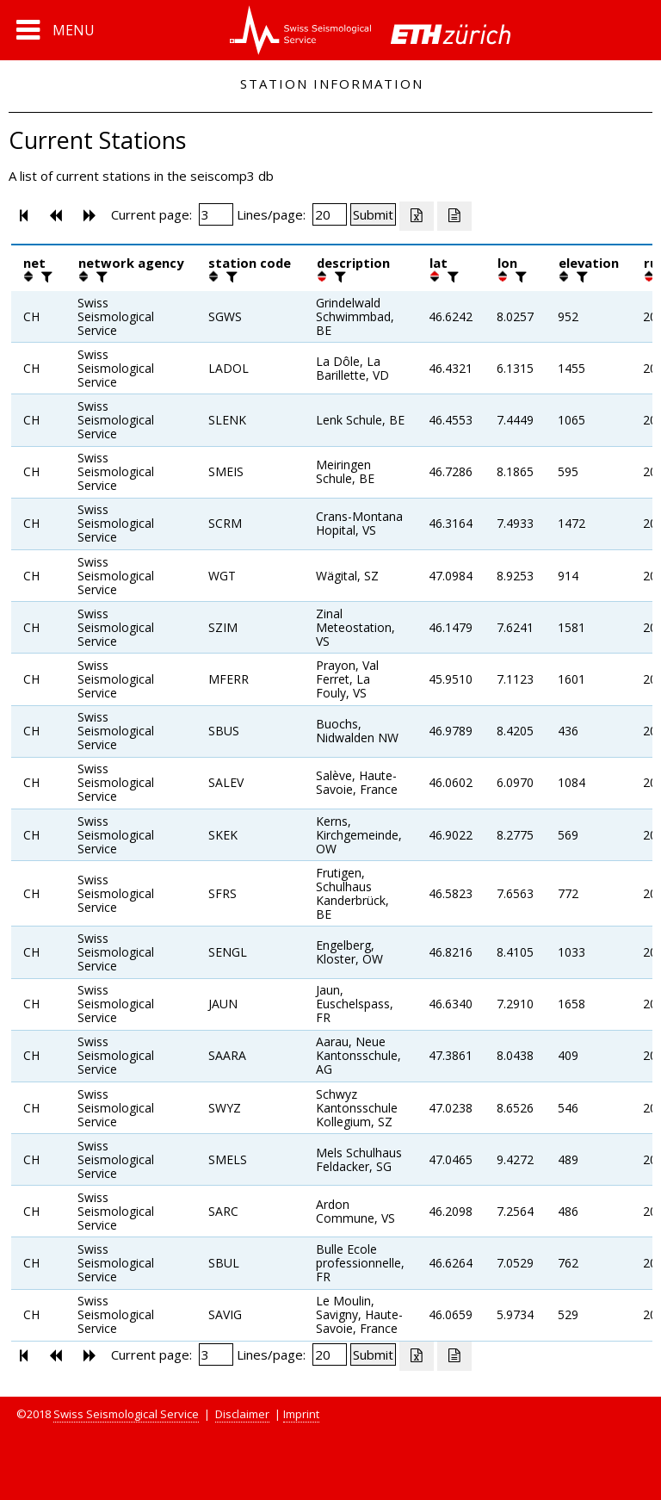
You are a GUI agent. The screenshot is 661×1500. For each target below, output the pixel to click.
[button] (55, 30)
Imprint (301, 1414)
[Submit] (373, 214)
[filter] (45, 276)
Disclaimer (242, 1414)
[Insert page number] (216, 214)
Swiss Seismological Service (126, 1414)
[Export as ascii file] (454, 216)
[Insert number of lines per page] (329, 214)
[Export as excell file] (416, 216)
